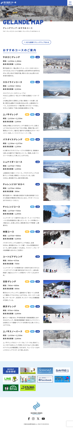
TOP (4, 31)
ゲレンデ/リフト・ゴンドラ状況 (15, 31)
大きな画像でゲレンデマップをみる (37, 43)
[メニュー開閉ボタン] (70, 3)
